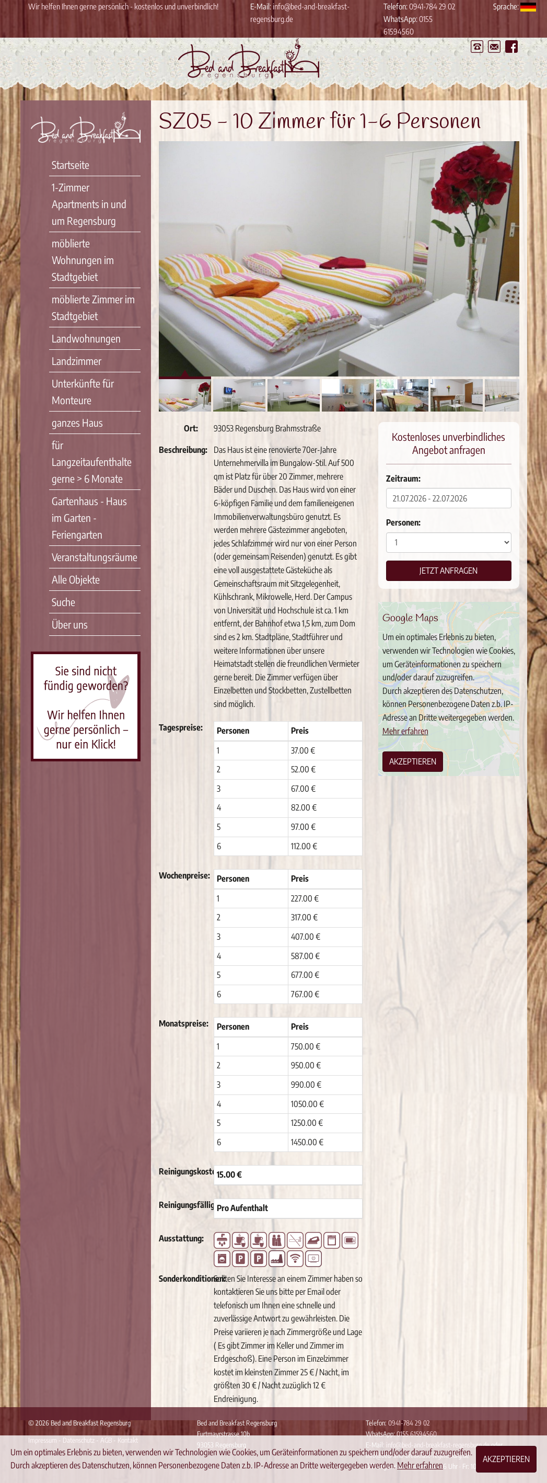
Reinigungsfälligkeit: (182, 1205)
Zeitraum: (403, 478)
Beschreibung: (182, 449)
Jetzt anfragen (449, 570)
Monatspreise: (182, 1023)
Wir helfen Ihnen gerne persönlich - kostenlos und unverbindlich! (123, 6)
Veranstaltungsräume (94, 556)
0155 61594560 (417, 1434)
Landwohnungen (86, 338)
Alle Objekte (76, 579)
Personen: (403, 522)
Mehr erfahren (405, 731)
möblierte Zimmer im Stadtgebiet (93, 307)
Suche (63, 601)
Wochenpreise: (182, 875)
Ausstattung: (181, 1238)
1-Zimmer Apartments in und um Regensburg (89, 203)
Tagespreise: (181, 727)
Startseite (70, 164)
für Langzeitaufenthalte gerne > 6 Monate (92, 461)
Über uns (70, 624)
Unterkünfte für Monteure (83, 391)
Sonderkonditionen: (182, 1278)
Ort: (191, 428)
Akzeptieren (412, 761)
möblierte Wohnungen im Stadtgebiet (83, 259)
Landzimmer (76, 360)
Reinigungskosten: (182, 1171)
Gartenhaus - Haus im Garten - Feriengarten (89, 517)
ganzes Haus (77, 422)
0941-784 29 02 (432, 6)
